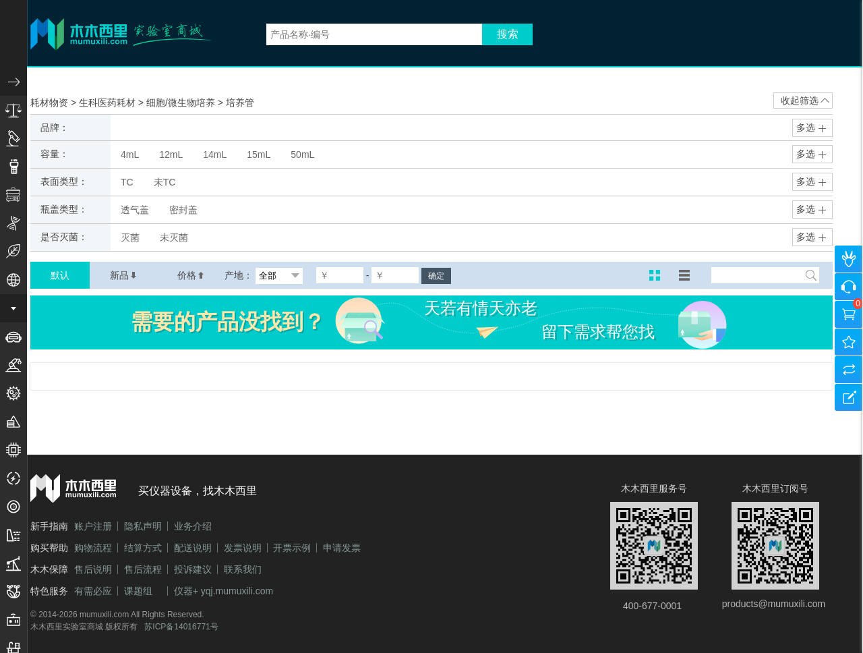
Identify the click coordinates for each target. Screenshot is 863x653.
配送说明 (193, 547)
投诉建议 (193, 569)
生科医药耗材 (108, 102)
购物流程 (93, 547)
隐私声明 (143, 526)
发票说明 (243, 547)
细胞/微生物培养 (182, 102)
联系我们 (243, 569)
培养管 (240, 102)
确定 (436, 276)
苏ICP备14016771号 (181, 626)
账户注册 (93, 526)
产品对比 (849, 369)
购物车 (849, 314)
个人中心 (849, 259)
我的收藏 (849, 342)
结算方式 (143, 547)
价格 (190, 275)
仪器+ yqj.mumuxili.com (223, 591)
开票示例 (292, 547)
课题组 (138, 591)
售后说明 (93, 569)
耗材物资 (50, 102)
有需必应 (93, 591)
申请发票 (342, 547)
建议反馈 (849, 397)
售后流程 (143, 569)
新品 (123, 275)
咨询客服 (849, 286)
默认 (60, 275)
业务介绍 (193, 526)
